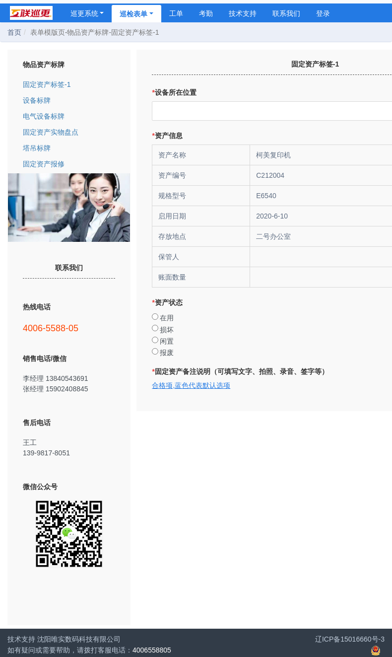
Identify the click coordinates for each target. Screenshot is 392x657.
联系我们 (286, 13)
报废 (167, 353)
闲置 (167, 341)
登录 (323, 13)
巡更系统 (87, 13)
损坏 (167, 330)
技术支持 (243, 13)
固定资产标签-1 (69, 84)
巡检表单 (136, 14)
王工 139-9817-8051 (69, 447)
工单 (176, 13)
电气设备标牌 (69, 116)
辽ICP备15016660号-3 (350, 639)
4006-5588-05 (69, 328)
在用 (167, 318)
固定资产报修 (69, 163)
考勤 (206, 13)
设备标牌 (69, 100)
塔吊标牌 (69, 147)
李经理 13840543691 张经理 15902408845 (69, 383)
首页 (14, 32)
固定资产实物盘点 (69, 132)
